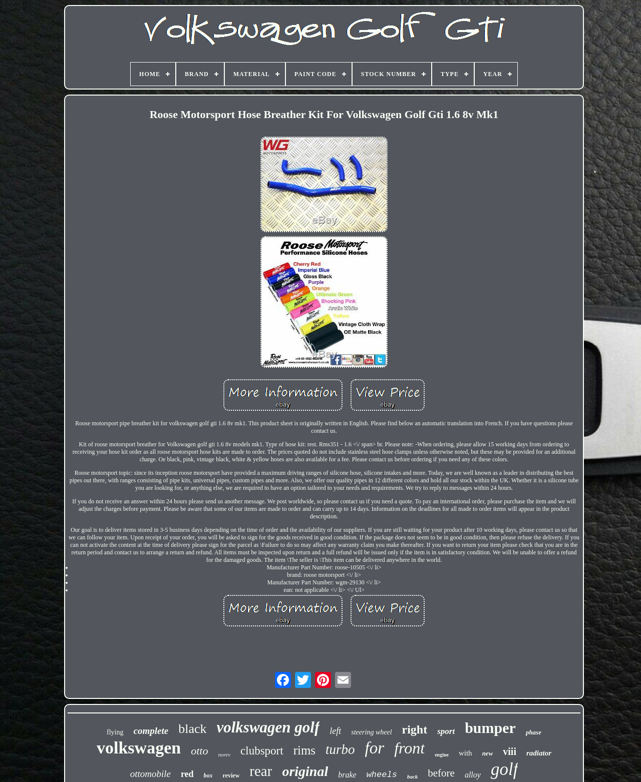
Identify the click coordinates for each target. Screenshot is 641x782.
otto (199, 750)
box (208, 775)
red (187, 774)
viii (509, 751)
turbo (340, 749)
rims (304, 750)
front (409, 748)
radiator (538, 753)
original (305, 771)
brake (347, 774)
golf (504, 769)
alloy (473, 774)
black (192, 728)
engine (442, 754)
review (231, 775)
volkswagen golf (267, 727)
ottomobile (150, 773)
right (415, 729)
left (335, 731)
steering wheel (371, 732)
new (487, 753)
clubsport (261, 750)
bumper (490, 727)
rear (260, 771)
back (412, 776)
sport (446, 731)
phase (533, 732)
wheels (382, 774)
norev (224, 754)
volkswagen (139, 747)
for (375, 748)
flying (115, 732)
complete (151, 730)
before (441, 773)
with (465, 753)
